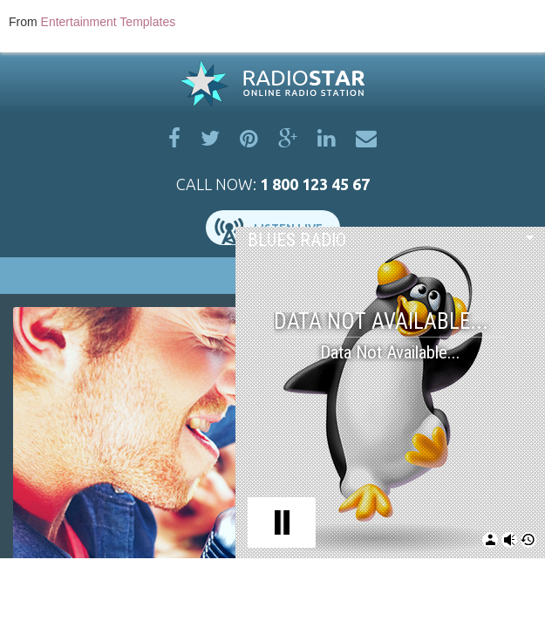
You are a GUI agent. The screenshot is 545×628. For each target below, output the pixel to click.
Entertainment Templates (108, 22)
